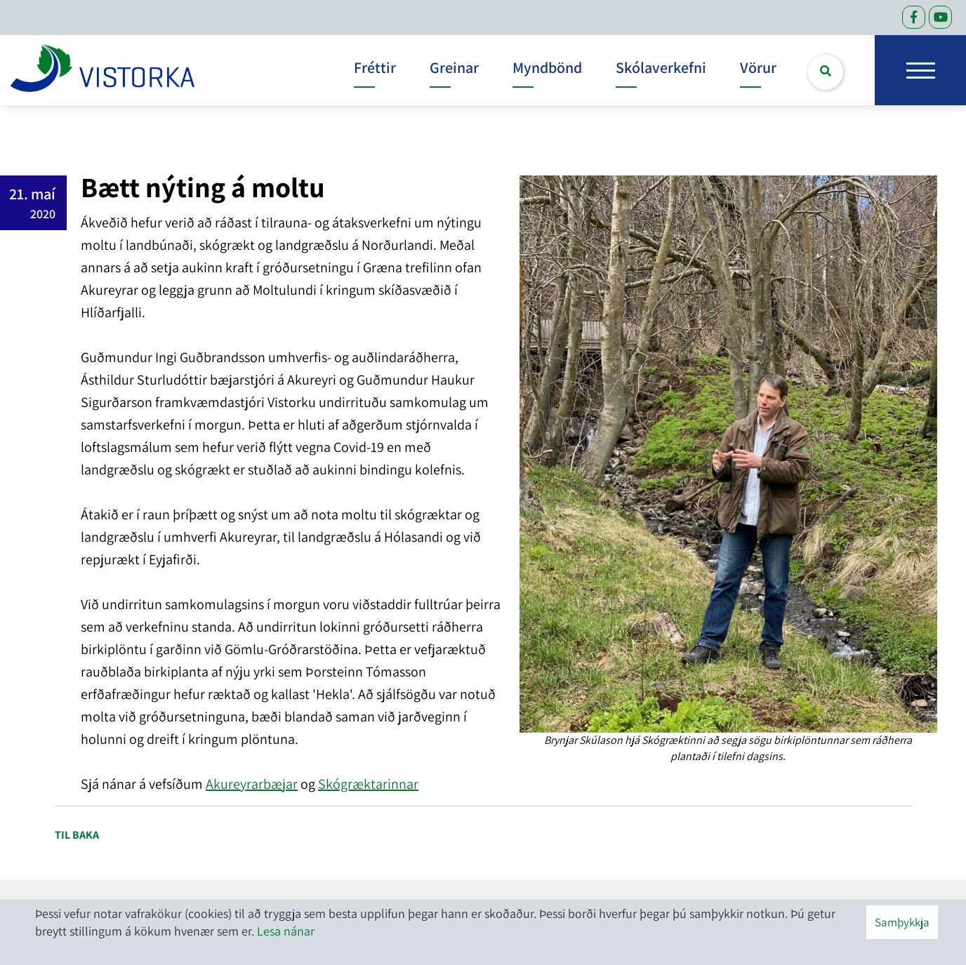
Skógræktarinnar (368, 784)
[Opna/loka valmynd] (920, 70)
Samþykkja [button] (902, 922)
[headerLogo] (102, 70)
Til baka (77, 834)
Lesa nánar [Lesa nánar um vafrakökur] (286, 931)
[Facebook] (913, 17)
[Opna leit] (825, 72)
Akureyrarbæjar (252, 784)
